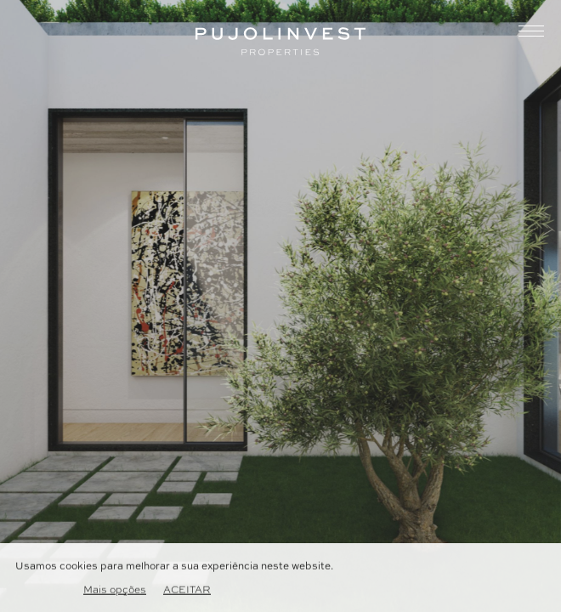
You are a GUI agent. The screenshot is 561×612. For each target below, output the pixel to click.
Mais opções (114, 591)
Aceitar (187, 591)
